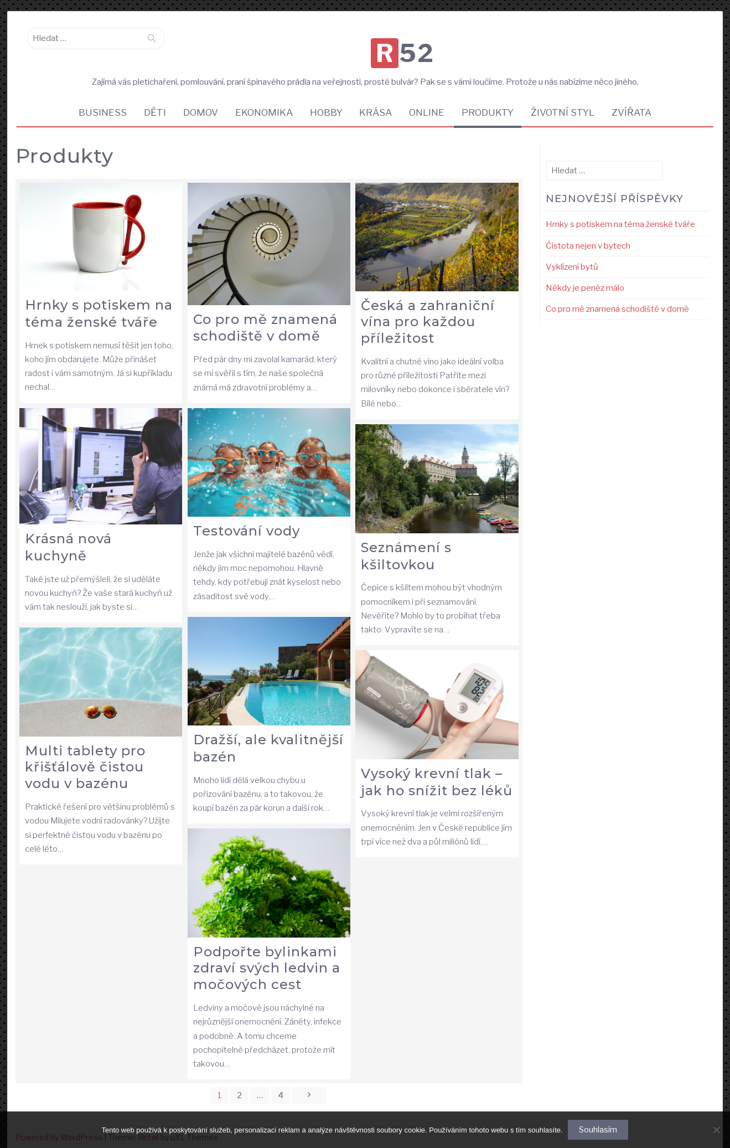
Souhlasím (598, 1130)
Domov (197, 102)
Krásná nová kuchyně (68, 537)
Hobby (325, 102)
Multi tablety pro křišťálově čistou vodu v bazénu (85, 758)
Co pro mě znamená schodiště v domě (265, 318)
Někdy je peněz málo (585, 279)
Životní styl (567, 102)
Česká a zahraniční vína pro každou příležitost (428, 312)
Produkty (491, 102)
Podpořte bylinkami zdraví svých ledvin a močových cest (266, 959)
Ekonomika (262, 102)
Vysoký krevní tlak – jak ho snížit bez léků (436, 772)
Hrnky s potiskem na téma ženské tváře (99, 304)
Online (429, 102)
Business (98, 102)
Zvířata (637, 102)
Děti (151, 102)
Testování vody (246, 521)
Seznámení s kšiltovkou (406, 546)
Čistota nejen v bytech (588, 236)
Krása (376, 102)
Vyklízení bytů (572, 257)
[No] (716, 1129)
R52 (367, 41)
